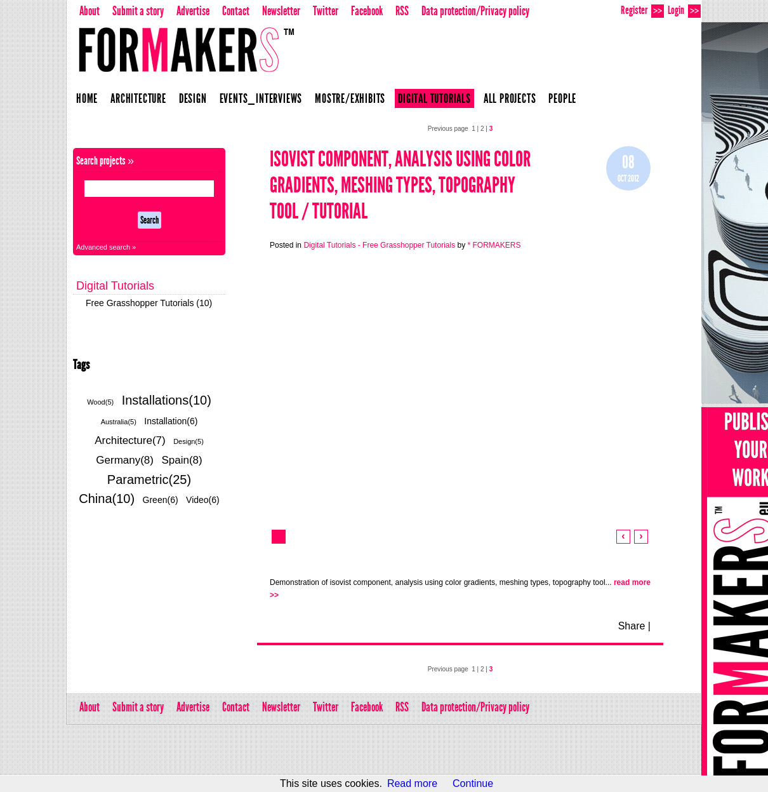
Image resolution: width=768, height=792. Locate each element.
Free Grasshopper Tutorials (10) (149, 303)
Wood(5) (100, 402)
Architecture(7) (130, 440)
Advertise (192, 10)
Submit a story (138, 10)
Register (642, 10)
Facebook (367, 10)
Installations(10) (166, 400)
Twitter (325, 10)
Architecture (138, 98)
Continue (473, 783)
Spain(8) (181, 460)
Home (87, 98)
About (89, 10)
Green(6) (160, 500)
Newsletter (281, 10)
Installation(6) (170, 421)
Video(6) (203, 500)
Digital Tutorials (434, 98)
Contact (235, 10)
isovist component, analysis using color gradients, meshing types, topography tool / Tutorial (400, 185)
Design (193, 98)
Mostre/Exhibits (350, 98)
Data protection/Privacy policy (475, 10)
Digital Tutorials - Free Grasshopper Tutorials (379, 245)
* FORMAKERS (493, 245)
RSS (402, 10)
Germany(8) (125, 460)
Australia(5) (118, 422)
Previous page (448, 128)
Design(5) (188, 441)
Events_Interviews (261, 98)
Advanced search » (106, 247)
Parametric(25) (149, 480)
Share (632, 626)
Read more (412, 783)
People (562, 98)
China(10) (107, 499)
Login (684, 10)
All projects (510, 98)
